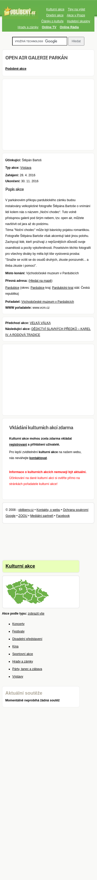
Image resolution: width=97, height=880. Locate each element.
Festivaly (18, 631)
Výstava (25, 168)
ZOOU (22, 516)
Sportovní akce (22, 654)
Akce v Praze (76, 15)
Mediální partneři (41, 516)
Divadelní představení (27, 639)
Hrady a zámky (28, 27)
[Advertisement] (48, 114)
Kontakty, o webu (48, 510)
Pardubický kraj (62, 288)
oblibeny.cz (26, 510)
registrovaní (18, 444)
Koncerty (18, 624)
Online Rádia (69, 27)
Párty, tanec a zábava (27, 669)
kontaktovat (38, 458)
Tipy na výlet (76, 9)
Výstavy (17, 676)
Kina (15, 646)
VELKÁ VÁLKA (40, 323)
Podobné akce (15, 69)
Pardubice (12, 288)
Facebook (63, 516)
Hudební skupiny (78, 21)
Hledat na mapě (40, 281)
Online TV (49, 27)
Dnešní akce (55, 15)
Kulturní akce (55, 9)
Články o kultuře (52, 21)
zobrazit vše (36, 613)
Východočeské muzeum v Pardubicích (47, 302)
